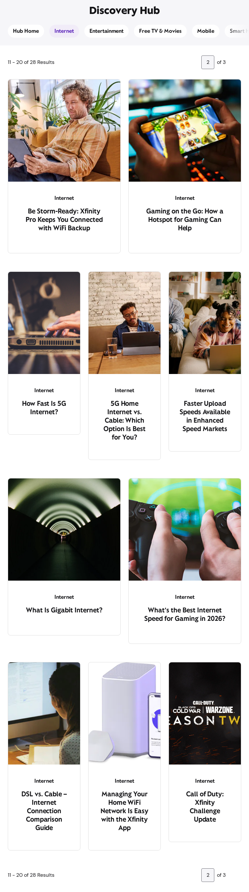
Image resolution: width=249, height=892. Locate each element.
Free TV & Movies (160, 31)
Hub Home (26, 31)
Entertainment (106, 31)
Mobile (205, 31)
